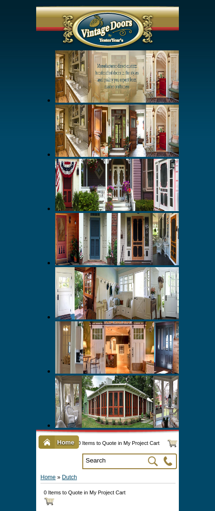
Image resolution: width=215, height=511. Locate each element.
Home (48, 477)
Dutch (69, 477)
